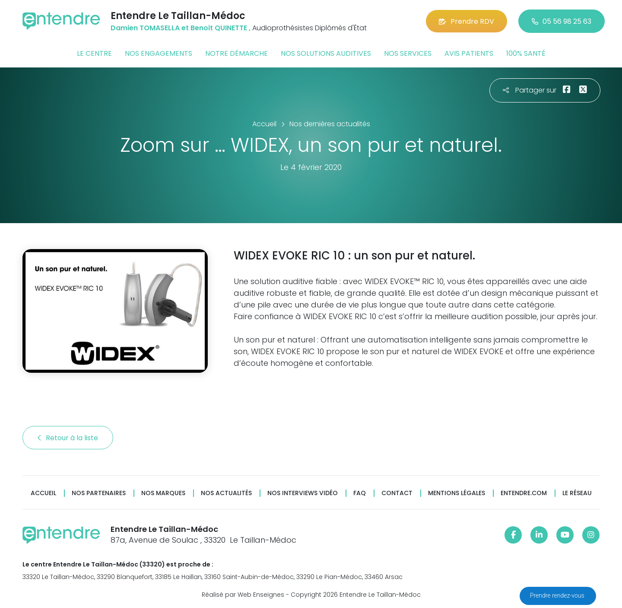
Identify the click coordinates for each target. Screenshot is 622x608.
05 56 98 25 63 (561, 21)
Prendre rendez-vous (558, 595)
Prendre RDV (466, 21)
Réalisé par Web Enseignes (243, 594)
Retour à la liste (68, 438)
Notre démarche (236, 53)
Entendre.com (524, 493)
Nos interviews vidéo (302, 493)
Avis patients (468, 53)
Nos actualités (226, 493)
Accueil (43, 493)
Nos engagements (158, 53)
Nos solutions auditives (326, 53)
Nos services (408, 53)
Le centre (94, 53)
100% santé (526, 53)
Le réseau (577, 493)
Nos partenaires (99, 493)
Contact (397, 493)
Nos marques (163, 493)
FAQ (359, 493)
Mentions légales (456, 493)
